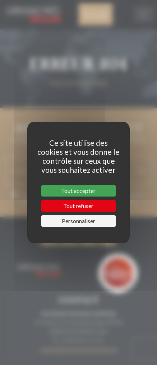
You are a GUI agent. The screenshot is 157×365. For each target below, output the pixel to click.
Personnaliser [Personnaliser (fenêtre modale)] (78, 220)
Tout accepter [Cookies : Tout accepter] (78, 190)
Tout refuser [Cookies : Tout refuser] (78, 205)
